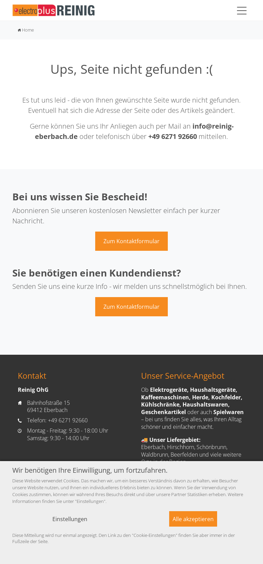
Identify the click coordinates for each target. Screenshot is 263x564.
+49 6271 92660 (172, 136)
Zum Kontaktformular (131, 241)
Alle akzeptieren (193, 519)
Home (26, 30)
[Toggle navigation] (242, 10)
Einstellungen (69, 519)
